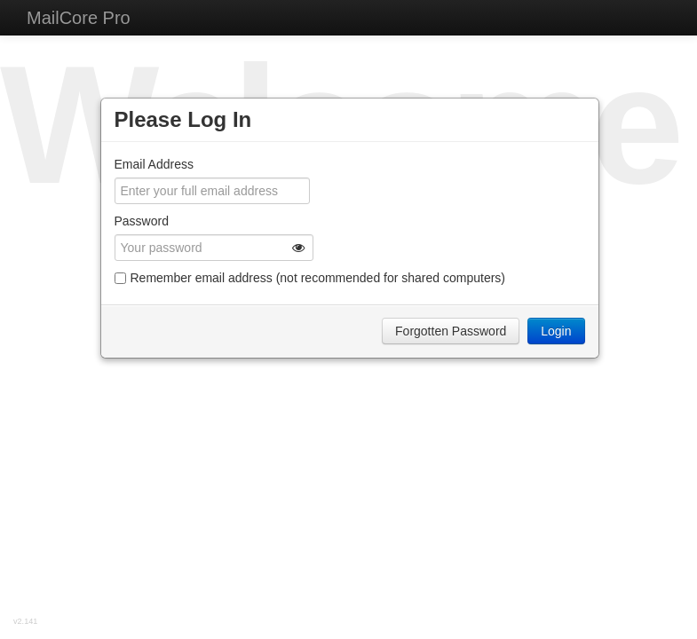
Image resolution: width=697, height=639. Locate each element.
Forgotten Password (450, 331)
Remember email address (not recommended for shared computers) (310, 278)
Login (556, 331)
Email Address (154, 164)
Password (142, 221)
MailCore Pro (79, 18)
